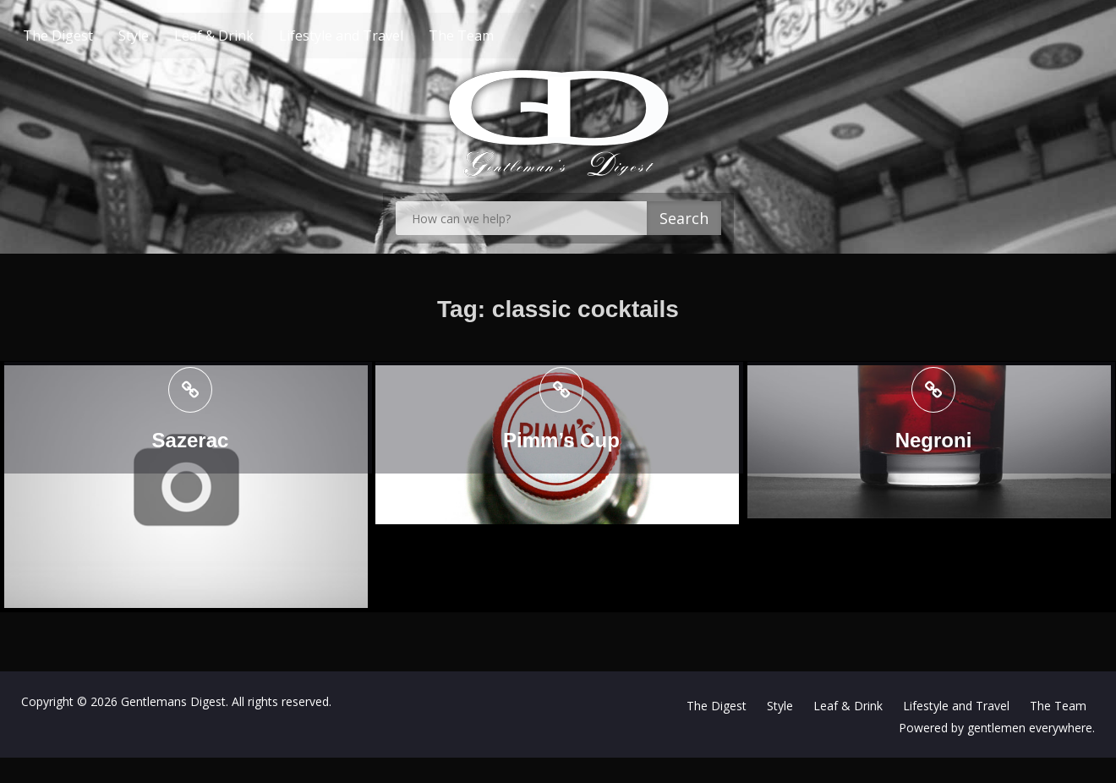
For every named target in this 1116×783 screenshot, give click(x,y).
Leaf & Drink (246, 35)
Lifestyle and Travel (373, 35)
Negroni (922, 441)
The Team (493, 35)
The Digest (90, 35)
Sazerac (190, 441)
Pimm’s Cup (556, 441)
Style (165, 35)
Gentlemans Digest (173, 701)
